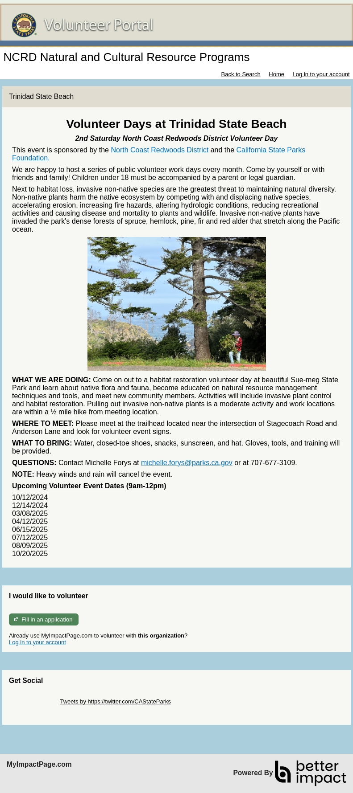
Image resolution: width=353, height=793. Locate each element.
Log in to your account (321, 74)
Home (276, 74)
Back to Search (240, 74)
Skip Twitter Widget (33, 701)
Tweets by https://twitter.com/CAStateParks (115, 701)
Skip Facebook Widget (38, 708)
